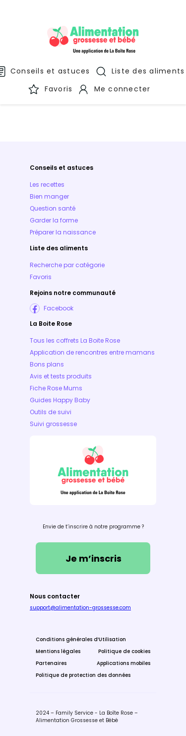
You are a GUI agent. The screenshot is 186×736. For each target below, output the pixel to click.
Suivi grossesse (53, 424)
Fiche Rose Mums (56, 388)
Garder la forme (54, 220)
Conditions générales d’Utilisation (81, 639)
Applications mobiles (123, 663)
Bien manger (49, 196)
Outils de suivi (50, 412)
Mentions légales (58, 651)
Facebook (58, 308)
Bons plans (47, 364)
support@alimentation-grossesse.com (80, 607)
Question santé (52, 208)
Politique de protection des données (83, 675)
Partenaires (51, 663)
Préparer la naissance (63, 232)
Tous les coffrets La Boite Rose (75, 340)
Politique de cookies (124, 651)
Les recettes (47, 184)
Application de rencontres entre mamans (92, 352)
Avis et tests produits (61, 376)
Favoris (41, 277)
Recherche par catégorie (67, 265)
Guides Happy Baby (60, 400)
